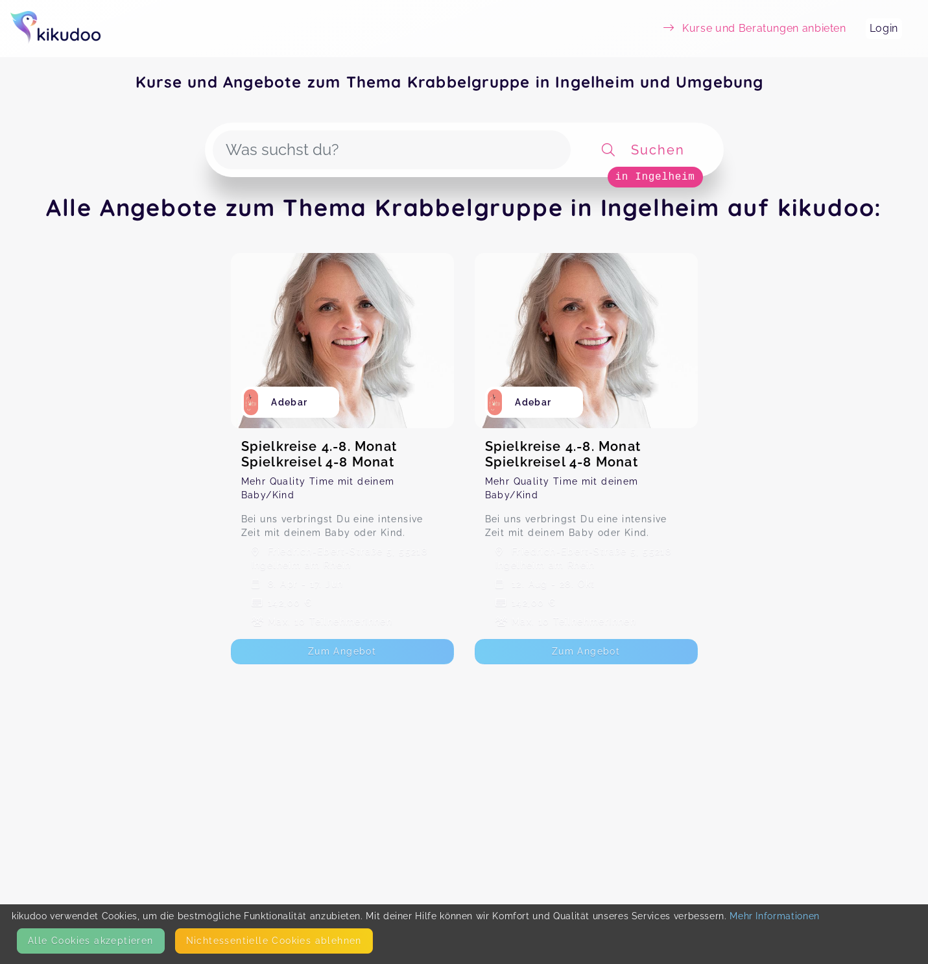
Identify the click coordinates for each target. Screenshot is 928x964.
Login (884, 28)
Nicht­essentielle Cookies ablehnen (274, 940)
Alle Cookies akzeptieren (91, 940)
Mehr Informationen (775, 916)
